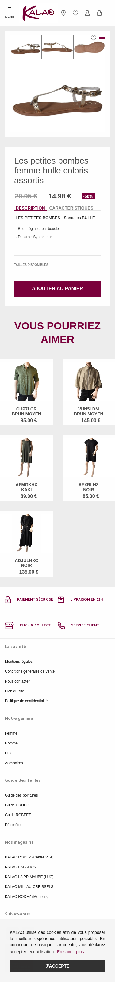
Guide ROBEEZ (18, 815)
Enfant (10, 753)
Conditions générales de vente (30, 671)
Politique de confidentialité (26, 701)
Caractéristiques (71, 208)
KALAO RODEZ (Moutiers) (27, 896)
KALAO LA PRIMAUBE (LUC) (29, 877)
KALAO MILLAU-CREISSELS (29, 887)
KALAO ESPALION (20, 867)
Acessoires (14, 763)
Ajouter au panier (57, 288)
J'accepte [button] (57, 966)
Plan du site (14, 691)
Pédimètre (13, 825)
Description (30, 208)
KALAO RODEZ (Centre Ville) (29, 857)
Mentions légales (19, 661)
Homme (11, 743)
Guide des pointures (21, 795)
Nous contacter (17, 681)
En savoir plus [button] (70, 951)
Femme (11, 733)
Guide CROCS (17, 805)
